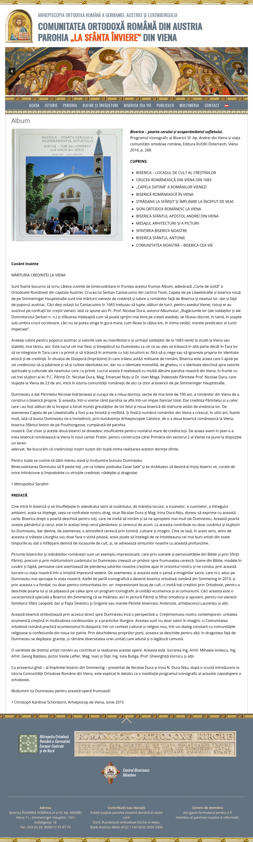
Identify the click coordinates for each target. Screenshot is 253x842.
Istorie (51, 105)
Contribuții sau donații (126, 807)
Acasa (34, 105)
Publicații (165, 105)
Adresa (45, 807)
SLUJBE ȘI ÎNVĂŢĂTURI (100, 105)
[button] (12, 71)
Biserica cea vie (137, 105)
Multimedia (189, 105)
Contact (212, 105)
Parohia (70, 105)
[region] (126, 71)
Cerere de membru (207, 807)
